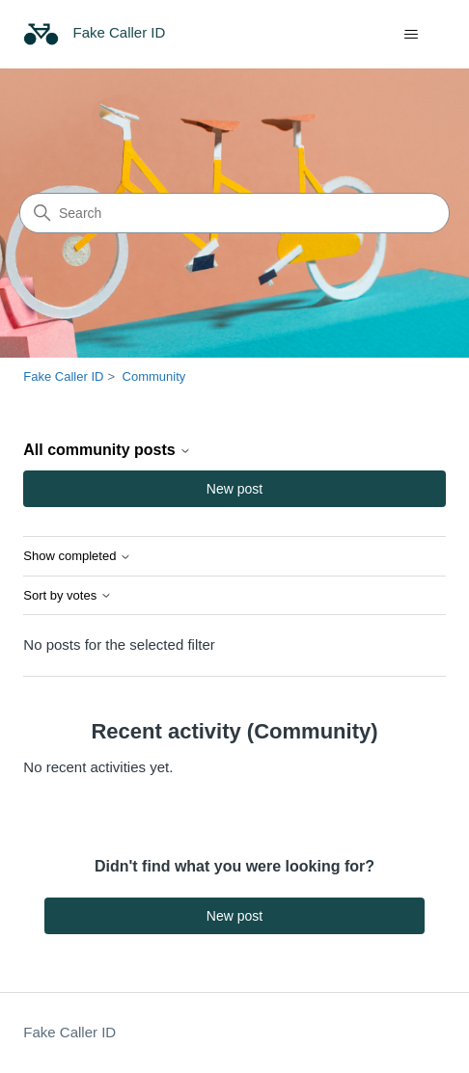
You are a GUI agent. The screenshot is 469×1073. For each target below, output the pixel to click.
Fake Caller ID (63, 376)
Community (154, 376)
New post (234, 488)
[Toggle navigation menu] (411, 34)
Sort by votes (67, 596)
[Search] (234, 213)
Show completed (77, 556)
